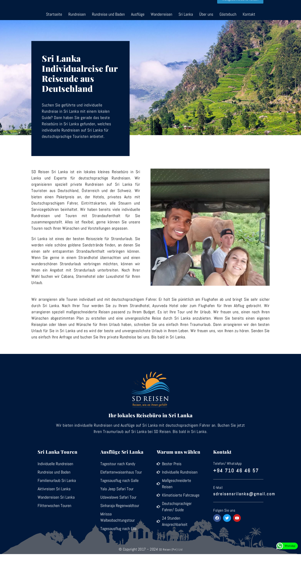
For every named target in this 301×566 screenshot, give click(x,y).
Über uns (206, 26)
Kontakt (249, 26)
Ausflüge (137, 26)
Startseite (54, 26)
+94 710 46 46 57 (237, 482)
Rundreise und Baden (108, 26)
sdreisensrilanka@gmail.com (244, 504)
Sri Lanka (186, 26)
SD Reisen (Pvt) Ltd (170, 561)
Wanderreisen (161, 26)
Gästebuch (227, 26)
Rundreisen (77, 26)
